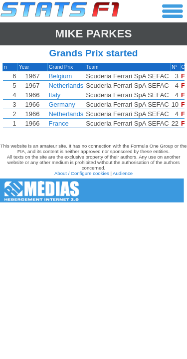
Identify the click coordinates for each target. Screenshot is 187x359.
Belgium (60, 76)
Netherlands (66, 85)
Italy (55, 95)
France (59, 123)
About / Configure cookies (81, 173)
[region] (93, 98)
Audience (123, 173)
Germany (62, 104)
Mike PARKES (93, 33)
